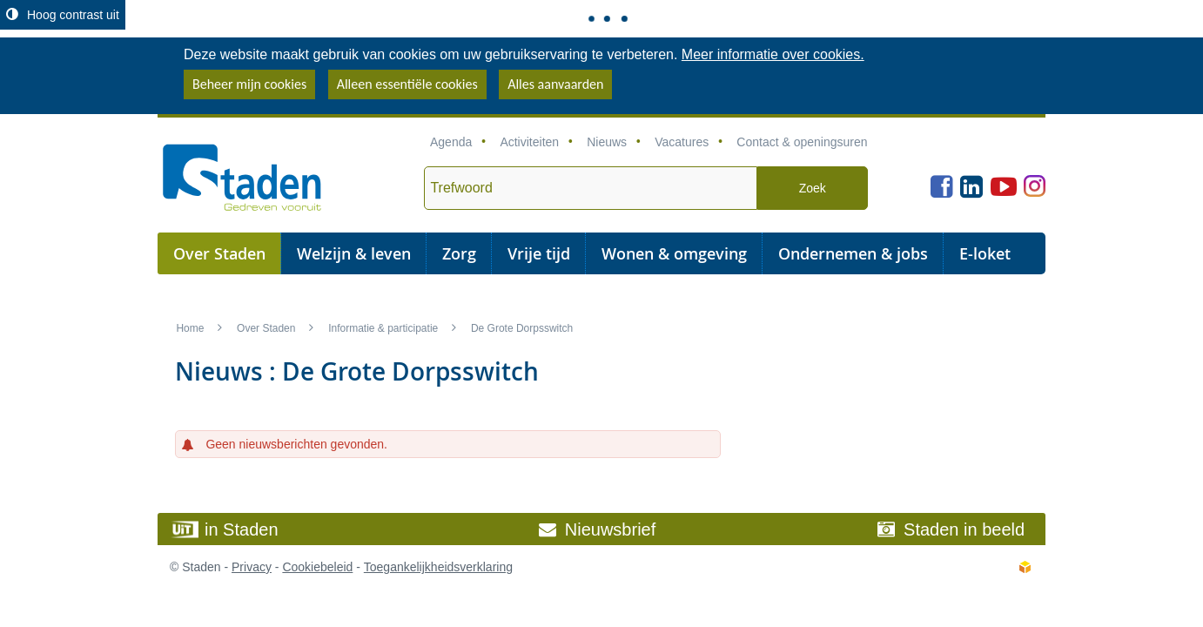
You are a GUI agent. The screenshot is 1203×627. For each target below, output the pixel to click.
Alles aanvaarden (555, 84)
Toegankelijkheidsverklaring (438, 567)
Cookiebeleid (317, 567)
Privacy (252, 567)
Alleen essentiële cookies (407, 84)
